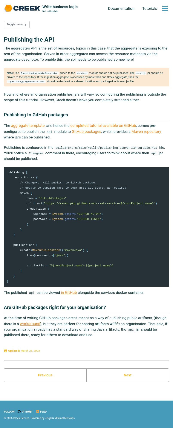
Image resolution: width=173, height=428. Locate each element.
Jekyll (48, 418)
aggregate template (28, 129)
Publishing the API (29, 40)
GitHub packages (89, 134)
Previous (45, 382)
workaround (45, 329)
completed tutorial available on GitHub (105, 129)
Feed (42, 411)
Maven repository (150, 134)
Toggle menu (15, 25)
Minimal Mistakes (65, 418)
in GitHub (71, 298)
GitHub (25, 411)
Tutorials (149, 8)
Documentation (121, 8)
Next (128, 382)
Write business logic (60, 9)
